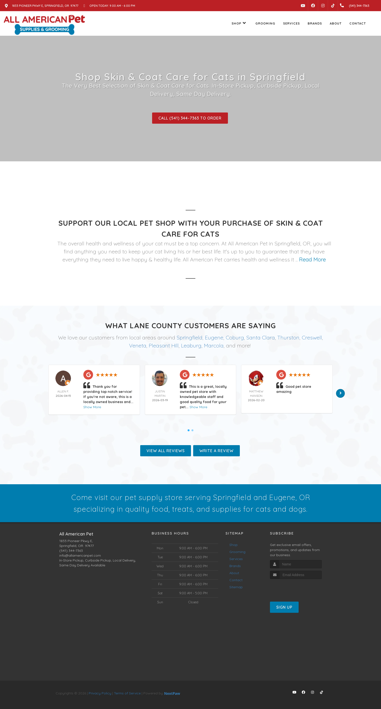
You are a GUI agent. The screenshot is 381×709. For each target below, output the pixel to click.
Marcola (214, 345)
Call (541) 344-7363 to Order (190, 118)
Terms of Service (127, 693)
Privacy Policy (100, 693)
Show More (92, 407)
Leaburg (191, 345)
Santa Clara (260, 337)
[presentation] (296, 588)
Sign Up (284, 607)
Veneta (137, 345)
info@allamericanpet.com (80, 555)
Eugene (214, 337)
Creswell (312, 337)
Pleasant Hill (164, 345)
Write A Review (216, 450)
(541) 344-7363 (71, 550)
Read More (312, 259)
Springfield (189, 337)
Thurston (288, 337)
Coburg (235, 337)
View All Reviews (166, 450)
